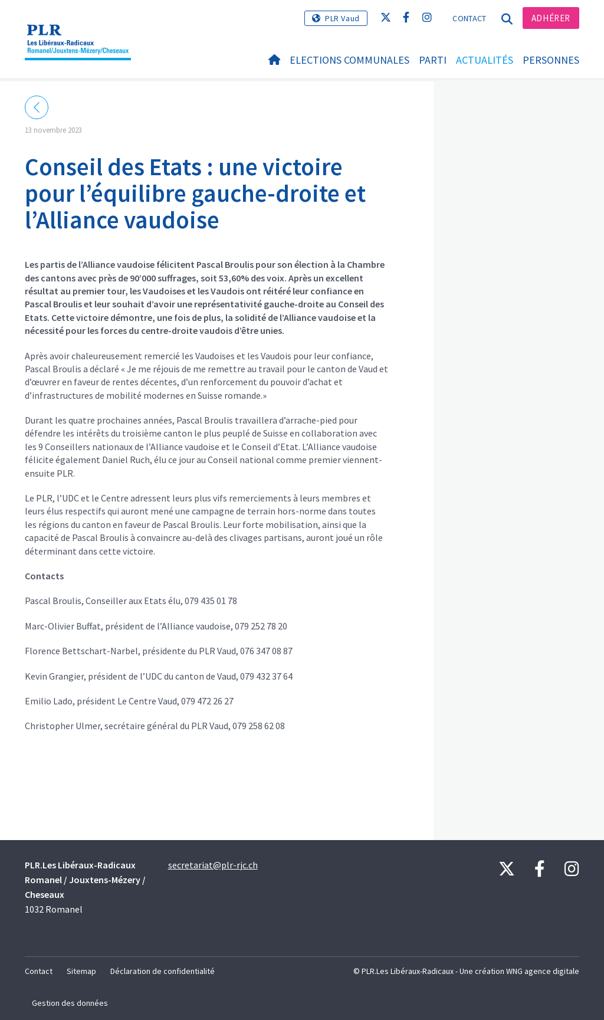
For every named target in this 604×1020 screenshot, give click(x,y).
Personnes (551, 60)
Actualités (484, 60)
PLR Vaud (342, 18)
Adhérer (550, 18)
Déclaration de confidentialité (162, 971)
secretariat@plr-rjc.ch (213, 865)
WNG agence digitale (542, 971)
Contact (469, 18)
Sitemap (81, 971)
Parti (433, 60)
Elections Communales (349, 60)
